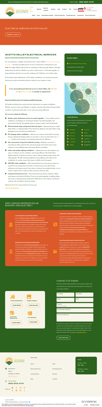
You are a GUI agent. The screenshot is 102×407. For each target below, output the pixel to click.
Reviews (53, 9)
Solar (53, 364)
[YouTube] (17, 390)
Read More (31, 322)
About (32, 364)
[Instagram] (21, 390)
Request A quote (13, 34)
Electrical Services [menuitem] (60, 15)
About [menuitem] (33, 15)
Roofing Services (57, 369)
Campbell (72, 130)
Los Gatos (72, 142)
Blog (59, 9)
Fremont (72, 136)
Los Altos (86, 139)
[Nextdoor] (21, 388)
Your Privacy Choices (24, 402)
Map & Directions (13, 376)
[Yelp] (13, 390)
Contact (75, 9)
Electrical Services (36, 369)
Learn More (14, 305)
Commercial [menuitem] (80, 15)
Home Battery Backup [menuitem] (47, 15)
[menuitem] (80, 63)
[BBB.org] (25, 390)
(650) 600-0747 (16, 383)
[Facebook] (17, 388)
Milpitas (72, 145)
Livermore (72, 139)
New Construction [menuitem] (90, 15)
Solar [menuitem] (38, 15)
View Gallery (31, 305)
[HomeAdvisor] (25, 388)
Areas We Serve (31, 9)
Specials (39, 9)
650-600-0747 (86, 2)
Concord (86, 130)
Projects (64, 9)
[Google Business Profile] (13, 388)
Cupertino (72, 133)
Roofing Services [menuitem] (70, 15)
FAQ (70, 9)
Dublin (86, 133)
